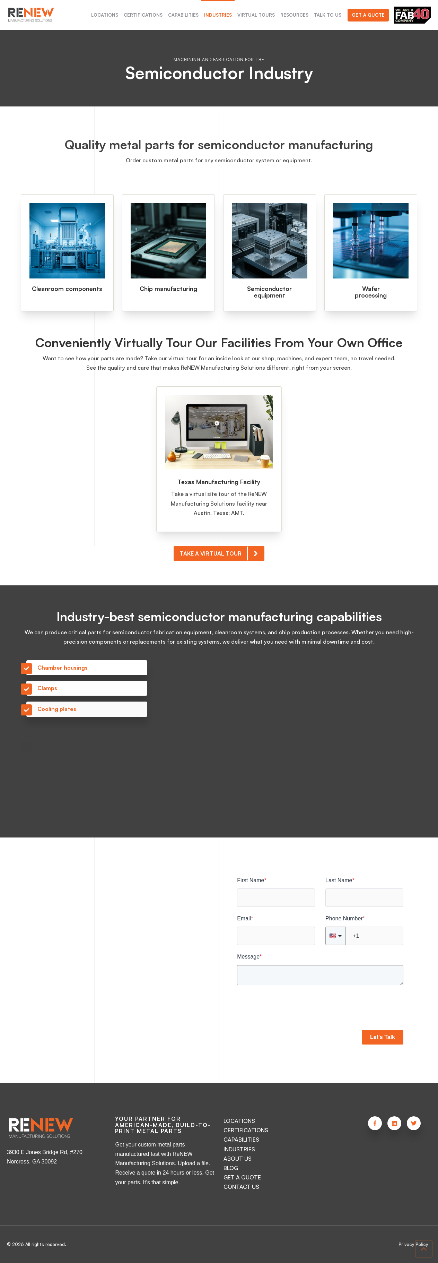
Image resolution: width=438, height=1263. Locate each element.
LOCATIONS (239, 1120)
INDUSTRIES (239, 1149)
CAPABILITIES (241, 1139)
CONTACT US (241, 1186)
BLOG (231, 1168)
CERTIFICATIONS (246, 1130)
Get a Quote (368, 15)
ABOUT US (238, 1158)
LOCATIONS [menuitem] (104, 15)
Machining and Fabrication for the (219, 59)
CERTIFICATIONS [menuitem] (143, 15)
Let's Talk (382, 1037)
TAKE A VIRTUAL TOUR (222, 561)
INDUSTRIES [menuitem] (218, 15)
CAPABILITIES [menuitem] (183, 15)
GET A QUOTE (242, 1177)
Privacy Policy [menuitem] (413, 1244)
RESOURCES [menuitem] (294, 15)
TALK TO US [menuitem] (327, 15)
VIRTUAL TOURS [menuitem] (256, 15)
